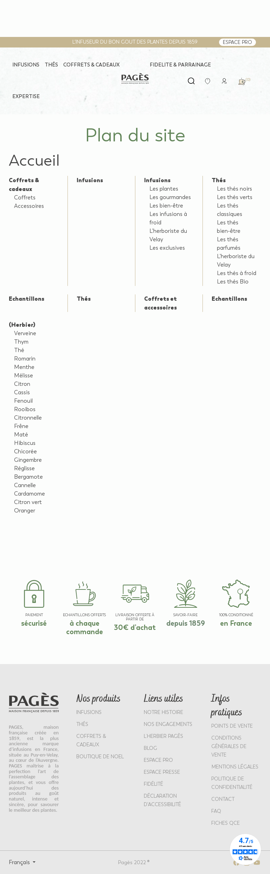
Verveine (25, 333)
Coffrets (25, 197)
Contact (222, 799)
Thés (219, 180)
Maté (21, 434)
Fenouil (23, 400)
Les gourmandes (170, 197)
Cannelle (25, 485)
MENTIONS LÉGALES (234, 767)
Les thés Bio (233, 281)
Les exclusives (167, 247)
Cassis (22, 392)
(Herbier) (22, 324)
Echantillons (26, 298)
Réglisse (24, 468)
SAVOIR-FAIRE (185, 615)
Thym (21, 341)
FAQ (216, 811)
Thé (19, 350)
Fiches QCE (225, 823)
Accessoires (29, 206)
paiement (34, 615)
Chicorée (25, 451)
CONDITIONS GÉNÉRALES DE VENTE (228, 746)
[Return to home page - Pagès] (135, 78)
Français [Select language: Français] (20, 862)
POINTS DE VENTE (232, 726)
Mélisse (23, 375)
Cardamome (29, 493)
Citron (22, 384)
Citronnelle (28, 417)
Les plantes (163, 188)
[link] (224, 80)
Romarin (25, 358)
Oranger (24, 510)
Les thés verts (234, 197)
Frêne (21, 426)
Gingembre (28, 460)
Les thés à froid (236, 273)
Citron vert (28, 502)
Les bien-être (166, 205)
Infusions (90, 180)
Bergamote (28, 476)
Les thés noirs (234, 188)
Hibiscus (25, 443)
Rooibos (25, 409)
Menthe (24, 367)
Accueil (34, 160)
